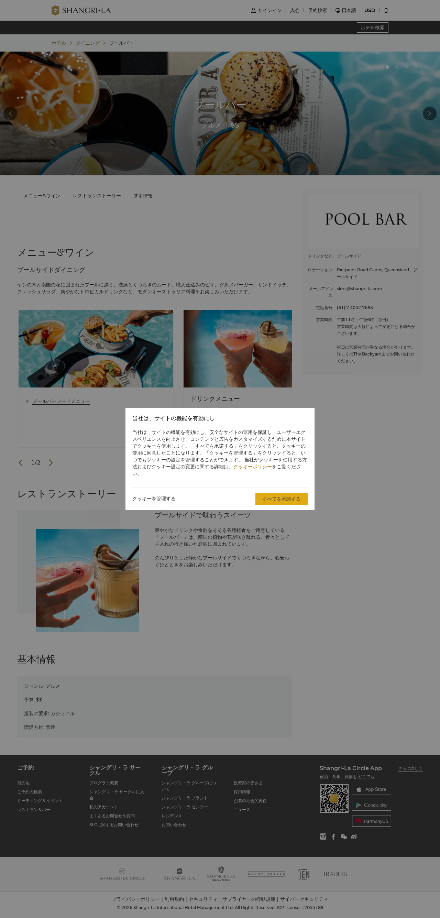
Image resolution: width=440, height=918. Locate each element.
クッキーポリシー (252, 466)
